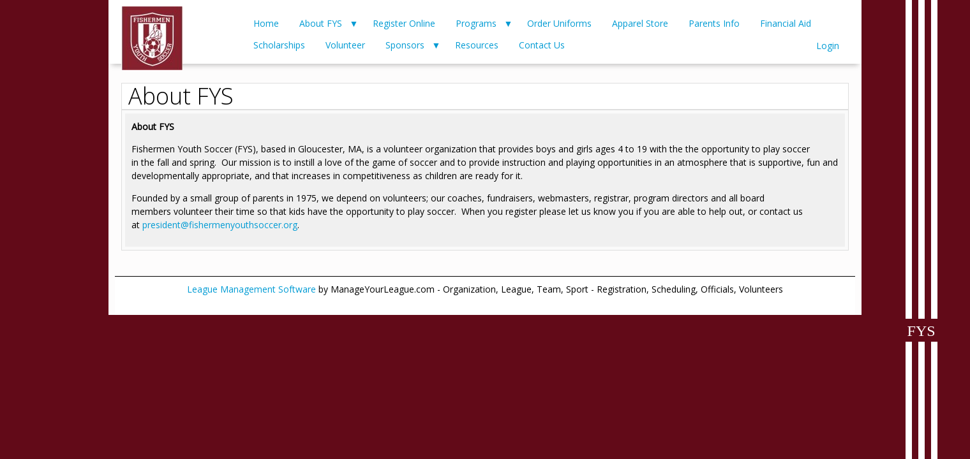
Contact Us (542, 45)
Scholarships (279, 45)
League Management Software (251, 289)
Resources (476, 45)
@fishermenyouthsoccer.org (239, 225)
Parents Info (714, 23)
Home (266, 23)
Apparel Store (640, 23)
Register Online (404, 23)
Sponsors (404, 45)
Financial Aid (785, 23)
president (161, 225)
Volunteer (345, 45)
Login (827, 46)
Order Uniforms (559, 23)
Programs (476, 23)
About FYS (320, 23)
